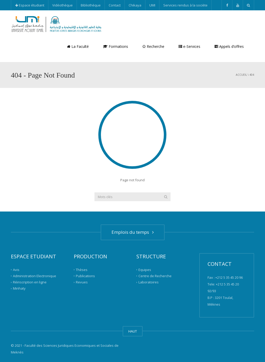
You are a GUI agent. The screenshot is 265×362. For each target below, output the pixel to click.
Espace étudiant (29, 5)
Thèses (81, 269)
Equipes (144, 269)
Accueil (241, 75)
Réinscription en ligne (30, 282)
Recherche (153, 46)
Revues (82, 282)
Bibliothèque (91, 5)
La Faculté (78, 46)
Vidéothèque (62, 5)
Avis (16, 269)
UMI (152, 5)
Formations (115, 46)
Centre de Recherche (155, 276)
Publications (85, 276)
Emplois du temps (133, 232)
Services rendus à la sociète (185, 5)
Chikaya (135, 5)
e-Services (189, 46)
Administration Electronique (34, 276)
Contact (115, 5)
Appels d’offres (229, 46)
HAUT (132, 331)
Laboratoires (148, 282)
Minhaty (19, 288)
